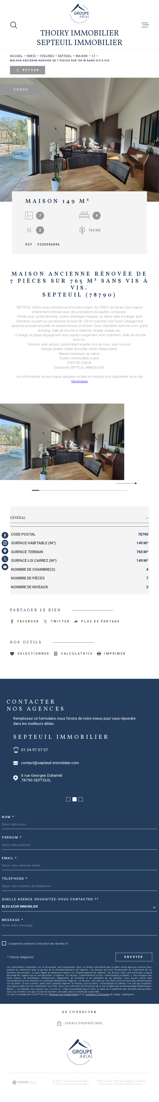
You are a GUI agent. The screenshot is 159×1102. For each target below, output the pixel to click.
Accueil (16, 55)
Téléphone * (15, 878)
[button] (134, 483)
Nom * (8, 817)
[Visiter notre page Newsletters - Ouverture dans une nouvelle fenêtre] (5, 567)
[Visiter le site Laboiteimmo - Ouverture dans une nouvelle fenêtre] (24, 1082)
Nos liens (105, 1084)
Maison (82, 55)
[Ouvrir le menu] (145, 25)
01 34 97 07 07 (34, 750)
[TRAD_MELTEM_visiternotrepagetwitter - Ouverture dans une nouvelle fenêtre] (5, 559)
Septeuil (65, 55)
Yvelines (47, 55)
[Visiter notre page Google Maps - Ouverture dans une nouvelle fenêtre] (5, 551)
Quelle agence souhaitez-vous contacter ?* (50, 899)
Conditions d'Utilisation (97, 994)
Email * (9, 858)
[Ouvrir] (13, 25)
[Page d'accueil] (80, 13)
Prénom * (12, 837)
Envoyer (133, 957)
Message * (12, 920)
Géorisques (79, 381)
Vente (31, 55)
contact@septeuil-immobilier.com (50, 763)
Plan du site (104, 1081)
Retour (27, 70)
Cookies (137, 1084)
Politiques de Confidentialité (63, 994)
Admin (140, 1081)
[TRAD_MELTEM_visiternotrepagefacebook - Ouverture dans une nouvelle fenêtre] (5, 535)
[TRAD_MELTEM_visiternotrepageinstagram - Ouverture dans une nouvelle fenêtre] (5, 543)
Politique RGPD (121, 1084)
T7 (93, 55)
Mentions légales (123, 1081)
